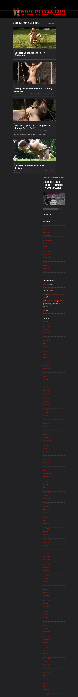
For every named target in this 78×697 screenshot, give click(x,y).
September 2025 (56, 194)
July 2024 (54, 234)
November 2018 (55, 428)
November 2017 (55, 462)
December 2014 (55, 562)
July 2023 (54, 268)
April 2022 (54, 311)
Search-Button (50, 7)
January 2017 (55, 491)
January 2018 (55, 456)
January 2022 (55, 320)
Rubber (53, 117)
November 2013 (55, 599)
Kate (53, 147)
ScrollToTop (39, 684)
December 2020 (55, 357)
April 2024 (54, 243)
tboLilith (11, 135)
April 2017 (54, 482)
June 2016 (54, 510)
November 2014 (55, 565)
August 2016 (55, 505)
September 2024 (56, 229)
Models (28, 2)
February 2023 (55, 283)
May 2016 (54, 513)
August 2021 (55, 334)
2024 (44, 26)
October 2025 (55, 192)
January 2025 (55, 217)
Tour (22, 2)
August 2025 (55, 197)
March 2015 (54, 553)
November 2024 (55, 223)
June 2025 (54, 203)
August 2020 (55, 368)
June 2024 (54, 237)
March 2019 (54, 416)
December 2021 (55, 323)
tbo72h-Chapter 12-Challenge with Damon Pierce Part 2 (24, 130)
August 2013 (55, 607)
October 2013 (55, 602)
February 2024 (55, 248)
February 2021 (55, 351)
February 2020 (55, 385)
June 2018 (54, 442)
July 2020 (54, 371)
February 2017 (55, 488)
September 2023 (56, 263)
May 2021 (54, 342)
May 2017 (54, 479)
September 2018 (56, 434)
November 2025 (55, 189)
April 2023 (54, 277)
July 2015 (54, 542)
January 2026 (55, 183)
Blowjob (53, 74)
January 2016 (55, 525)
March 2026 (54, 177)
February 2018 (55, 454)
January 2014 (55, 593)
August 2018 (55, 436)
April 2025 (54, 209)
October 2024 (55, 226)
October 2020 (55, 362)
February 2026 (55, 180)
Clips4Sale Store (53, 2)
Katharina (41, 61)
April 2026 (54, 174)
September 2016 (56, 502)
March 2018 (54, 451)
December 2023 (55, 254)
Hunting (53, 97)
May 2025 (54, 206)
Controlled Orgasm (56, 86)
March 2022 (54, 314)
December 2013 (55, 596)
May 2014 (54, 582)
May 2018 (54, 445)
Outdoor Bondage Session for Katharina (21, 57)
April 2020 (54, 379)
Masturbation (55, 106)
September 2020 (56, 365)
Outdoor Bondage (17, 61)
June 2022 (54, 305)
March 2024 (54, 246)
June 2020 (54, 374)
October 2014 (55, 567)
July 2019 (54, 405)
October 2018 (55, 431)
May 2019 (54, 411)
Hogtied (53, 94)
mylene (53, 135)
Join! (34, 2)
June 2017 (54, 476)
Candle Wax (54, 83)
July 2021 (54, 337)
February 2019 (55, 419)
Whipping (54, 126)
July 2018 (54, 439)
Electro (53, 89)
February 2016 (55, 522)
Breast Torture (55, 80)
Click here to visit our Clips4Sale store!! (61, 67)
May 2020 (54, 377)
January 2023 (55, 285)
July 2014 (54, 576)
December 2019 (55, 391)
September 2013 (56, 604)
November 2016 (55, 496)
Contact (44, 2)
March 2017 (54, 485)
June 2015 (54, 545)
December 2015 (55, 528)
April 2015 (54, 550)
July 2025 (54, 200)
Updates (17, 2)
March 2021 (54, 348)
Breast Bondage (16, 134)
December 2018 (55, 425)
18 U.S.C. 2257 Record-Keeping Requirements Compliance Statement (45, 691)
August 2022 (55, 300)
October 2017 (55, 465)
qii (52, 162)
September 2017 (56, 468)
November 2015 (55, 530)
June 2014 (54, 579)
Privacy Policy (64, 2)
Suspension (54, 120)
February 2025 (55, 214)
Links (38, 2)
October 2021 (55, 328)
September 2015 (56, 536)
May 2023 (54, 274)
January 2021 (55, 354)
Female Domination (56, 91)
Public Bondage (55, 114)
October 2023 (55, 260)
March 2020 (54, 382)
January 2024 (55, 251)
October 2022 (55, 294)
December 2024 (55, 220)
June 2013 (54, 613)
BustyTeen (11, 175)
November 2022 (55, 291)
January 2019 (55, 422)
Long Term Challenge (24, 134)
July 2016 (54, 508)
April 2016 (54, 516)
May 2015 (54, 547)
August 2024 (55, 231)
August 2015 (55, 539)
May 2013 (54, 616)
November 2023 (55, 257)
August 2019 (55, 402)
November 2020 (55, 360)
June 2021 (54, 340)
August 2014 (55, 573)
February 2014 (55, 590)
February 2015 (55, 556)
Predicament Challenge (18, 97)
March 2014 (54, 587)
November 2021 (55, 325)
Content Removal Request (39, 7)
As (52, 153)
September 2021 (56, 331)
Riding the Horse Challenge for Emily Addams (25, 93)
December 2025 (55, 186)
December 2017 (55, 459)
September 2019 (56, 399)
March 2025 (54, 211)
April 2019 (54, 414)
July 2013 (54, 610)
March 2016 (54, 519)
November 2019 (55, 394)
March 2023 (54, 280)
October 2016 (55, 499)
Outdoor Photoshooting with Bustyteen (21, 170)
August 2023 (55, 266)
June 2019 (54, 408)
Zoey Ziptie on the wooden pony (64, 141)
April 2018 (54, 448)
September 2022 (56, 297)
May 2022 (54, 308)
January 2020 (55, 388)
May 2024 (54, 240)
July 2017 (54, 473)
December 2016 (55, 493)
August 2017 (55, 471)
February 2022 (55, 317)
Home (11, 2)
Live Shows (54, 100)
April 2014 (54, 584)
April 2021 (54, 345)
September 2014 (56, 570)
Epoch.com (66, 666)
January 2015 (55, 559)
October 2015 (55, 533)
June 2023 (54, 271)
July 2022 (54, 303)
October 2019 (55, 397)
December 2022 (55, 288)
